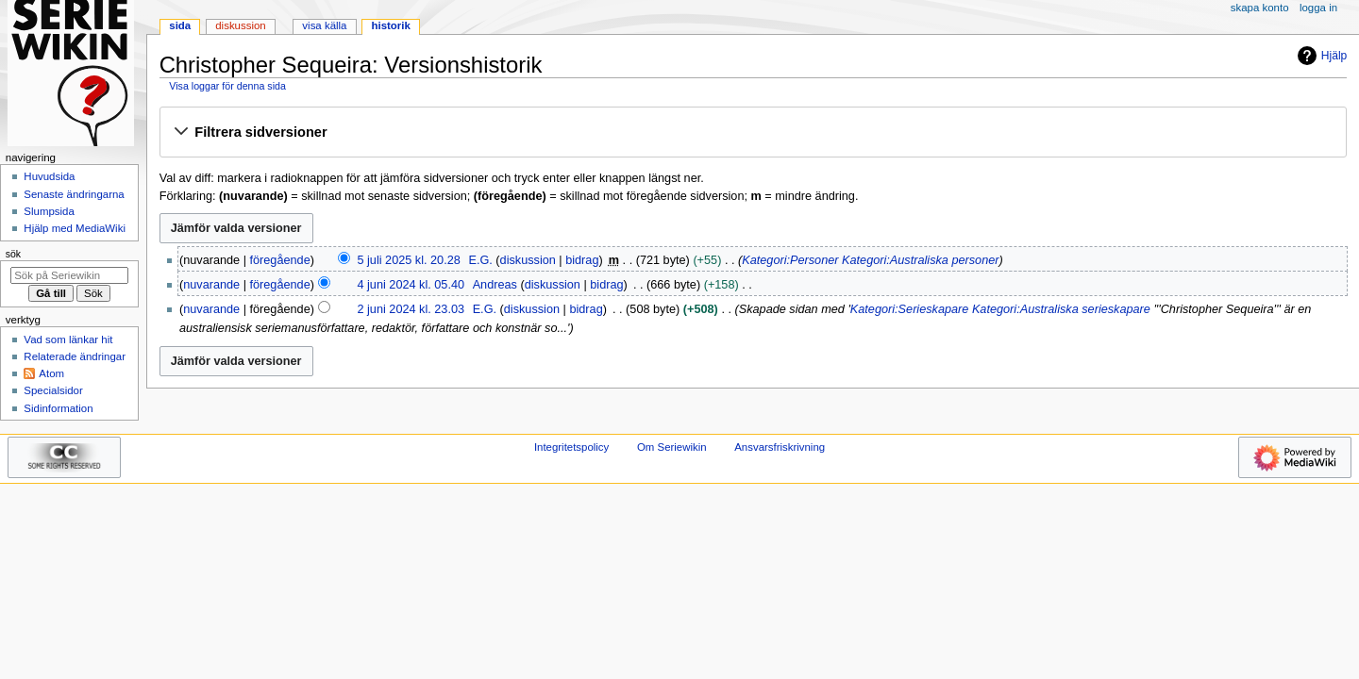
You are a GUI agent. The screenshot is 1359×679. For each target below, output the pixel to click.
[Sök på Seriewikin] (69, 275)
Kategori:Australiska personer (920, 260)
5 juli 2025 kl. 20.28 (408, 260)
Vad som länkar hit (68, 339)
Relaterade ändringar (75, 356)
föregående (280, 260)
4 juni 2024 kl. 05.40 (410, 284)
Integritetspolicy (571, 447)
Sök (13, 253)
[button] (753, 133)
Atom (51, 373)
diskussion (528, 260)
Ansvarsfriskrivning (779, 447)
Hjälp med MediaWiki (75, 228)
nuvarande (211, 284)
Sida (180, 25)
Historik (391, 25)
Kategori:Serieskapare (909, 309)
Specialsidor (53, 390)
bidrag (581, 260)
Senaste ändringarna (74, 194)
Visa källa (324, 25)
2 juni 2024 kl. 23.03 (410, 309)
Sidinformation (58, 408)
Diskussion (240, 25)
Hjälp (1320, 55)
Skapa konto (1260, 7)
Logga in (1318, 7)
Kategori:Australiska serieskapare (1061, 309)
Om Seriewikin (672, 447)
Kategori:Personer (790, 260)
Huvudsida (49, 176)
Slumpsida (49, 211)
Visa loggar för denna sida (227, 85)
